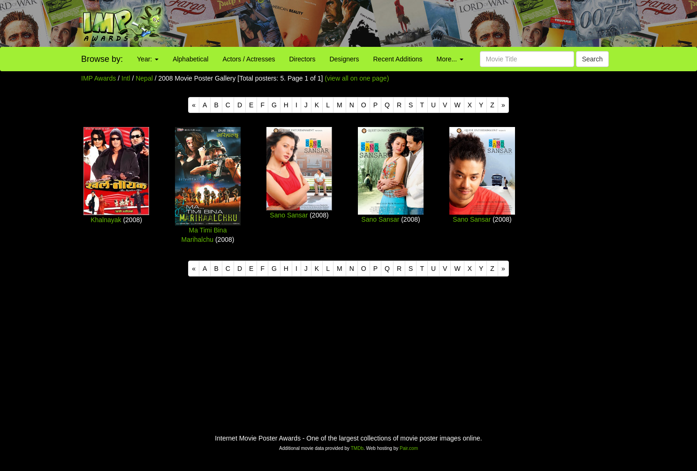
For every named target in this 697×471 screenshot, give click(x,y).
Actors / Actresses (248, 59)
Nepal (144, 78)
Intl (125, 78)
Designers (344, 59)
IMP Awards (98, 78)
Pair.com (409, 448)
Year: (148, 59)
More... (450, 59)
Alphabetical (190, 59)
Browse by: (102, 59)
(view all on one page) (357, 78)
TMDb (357, 448)
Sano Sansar (289, 215)
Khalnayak (106, 220)
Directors (302, 59)
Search (592, 59)
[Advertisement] (435, 23)
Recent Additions (398, 59)
